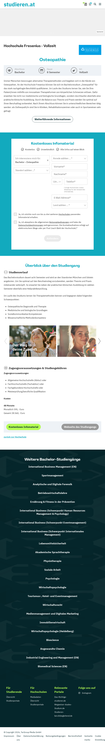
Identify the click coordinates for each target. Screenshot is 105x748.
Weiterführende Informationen (53, 119)
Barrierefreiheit (75, 736)
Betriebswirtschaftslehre (52, 493)
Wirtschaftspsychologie (52, 587)
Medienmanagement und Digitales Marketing (52, 613)
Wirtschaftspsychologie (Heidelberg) (52, 631)
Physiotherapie (52, 561)
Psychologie (52, 578)
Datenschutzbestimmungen (30, 225)
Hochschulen (64, 214)
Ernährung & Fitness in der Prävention (52, 501)
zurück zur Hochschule (15, 437)
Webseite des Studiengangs (80, 427)
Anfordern (52, 238)
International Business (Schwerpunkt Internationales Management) (52, 533)
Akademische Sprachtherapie (52, 552)
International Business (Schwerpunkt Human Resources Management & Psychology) (52, 512)
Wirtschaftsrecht (52, 605)
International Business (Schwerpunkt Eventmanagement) (52, 522)
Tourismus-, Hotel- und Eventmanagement (52, 596)
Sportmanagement (52, 475)
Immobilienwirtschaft (52, 622)
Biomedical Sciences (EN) (52, 666)
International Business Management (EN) (52, 466)
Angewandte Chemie (52, 648)
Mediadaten (35, 697)
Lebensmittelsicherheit (52, 543)
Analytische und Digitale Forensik (52, 484)
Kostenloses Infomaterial (23, 427)
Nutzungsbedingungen (59, 222)
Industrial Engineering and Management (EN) (52, 657)
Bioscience (52, 640)
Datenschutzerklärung (33, 736)
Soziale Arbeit (52, 569)
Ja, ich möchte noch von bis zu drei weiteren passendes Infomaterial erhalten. (49, 215)
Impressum (9, 736)
